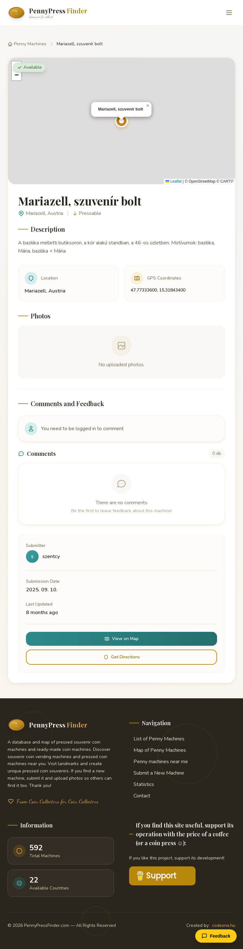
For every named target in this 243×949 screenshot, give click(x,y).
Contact (139, 795)
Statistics (141, 784)
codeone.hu (223, 925)
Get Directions (121, 657)
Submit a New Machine (156, 773)
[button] (121, 121)
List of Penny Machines (156, 738)
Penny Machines (27, 44)
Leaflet (173, 181)
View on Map (121, 639)
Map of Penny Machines (157, 750)
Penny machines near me (158, 761)
